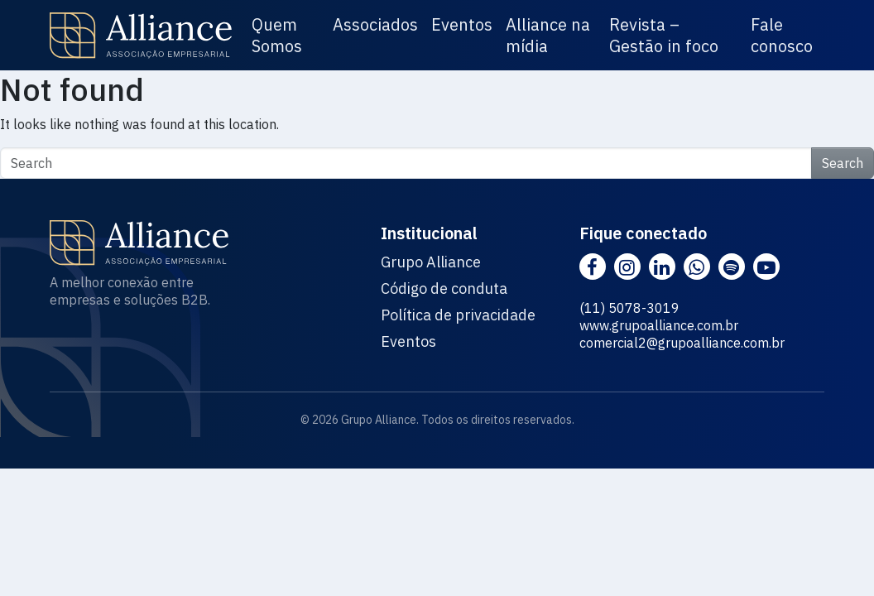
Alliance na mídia (548, 35)
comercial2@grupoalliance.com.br (682, 342)
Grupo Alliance (431, 262)
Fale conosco (782, 35)
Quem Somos (277, 35)
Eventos (461, 24)
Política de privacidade (458, 315)
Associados (375, 24)
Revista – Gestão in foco (663, 35)
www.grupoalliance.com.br (658, 325)
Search (842, 163)
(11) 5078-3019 (629, 308)
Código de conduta (444, 289)
